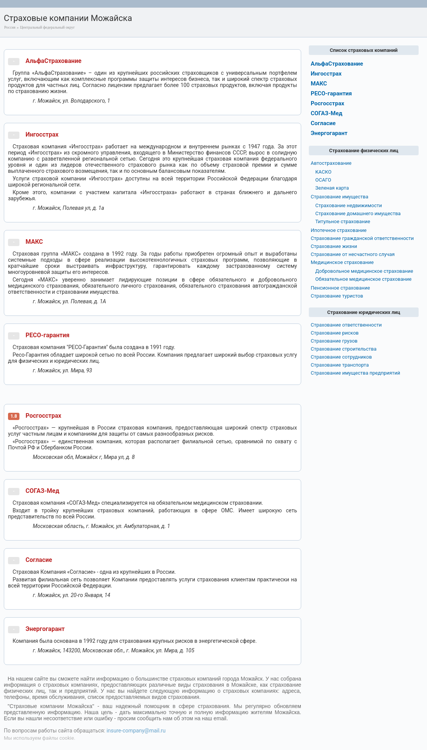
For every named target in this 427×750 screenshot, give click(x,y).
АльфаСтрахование (54, 60)
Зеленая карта (332, 188)
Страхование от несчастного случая (353, 254)
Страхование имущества (339, 197)
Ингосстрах (42, 134)
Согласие (39, 559)
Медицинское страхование (342, 262)
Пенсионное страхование (340, 288)
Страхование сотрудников (341, 357)
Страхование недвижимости (348, 205)
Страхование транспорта (340, 365)
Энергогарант (45, 629)
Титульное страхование (342, 221)
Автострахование (331, 163)
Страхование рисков (335, 333)
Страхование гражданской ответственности (362, 238)
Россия (9, 27)
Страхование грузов (334, 341)
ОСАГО (323, 180)
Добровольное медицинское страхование (364, 271)
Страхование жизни (334, 246)
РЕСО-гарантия (47, 335)
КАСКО (323, 172)
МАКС (34, 241)
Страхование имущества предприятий (355, 373)
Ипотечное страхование (338, 230)
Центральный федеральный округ (47, 27)
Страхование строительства (344, 349)
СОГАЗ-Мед (42, 490)
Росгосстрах (43, 415)
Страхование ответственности (346, 325)
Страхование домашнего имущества (358, 213)
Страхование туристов (337, 296)
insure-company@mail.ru (135, 730)
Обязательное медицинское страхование (363, 279)
